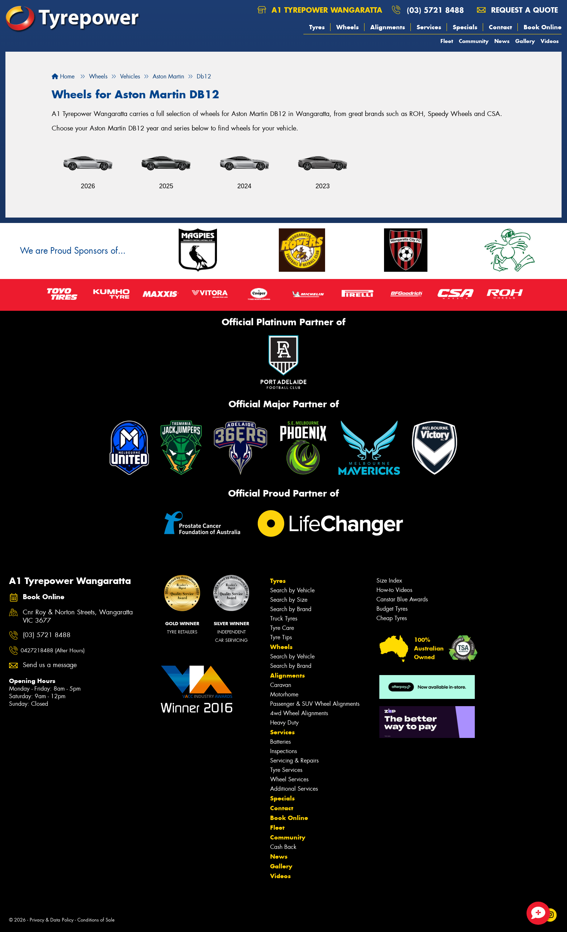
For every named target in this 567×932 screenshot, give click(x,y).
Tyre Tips (281, 637)
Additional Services (294, 789)
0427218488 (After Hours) (53, 650)
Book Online (543, 27)
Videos (550, 41)
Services (429, 27)
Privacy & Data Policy (51, 920)
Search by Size (288, 600)
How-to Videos (394, 590)
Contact (500, 27)
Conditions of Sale (96, 920)
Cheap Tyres (391, 618)
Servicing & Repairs (294, 760)
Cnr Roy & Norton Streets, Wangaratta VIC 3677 (78, 616)
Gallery (525, 41)
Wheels (347, 27)
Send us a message (50, 665)
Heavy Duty (284, 722)
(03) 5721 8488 (435, 9)
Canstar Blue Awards (402, 599)
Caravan (280, 685)
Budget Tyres (392, 609)
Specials (465, 27)
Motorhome (284, 694)
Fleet (446, 41)
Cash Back (283, 847)
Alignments (387, 27)
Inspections (283, 751)
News (502, 41)
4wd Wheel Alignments (299, 713)
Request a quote (517, 9)
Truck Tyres (283, 618)
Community (474, 41)
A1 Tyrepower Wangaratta (319, 9)
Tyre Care (282, 628)
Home (63, 76)
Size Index (389, 580)
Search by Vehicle (292, 590)
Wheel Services (289, 779)
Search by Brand (290, 609)
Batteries (280, 742)
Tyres (317, 27)
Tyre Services (286, 770)
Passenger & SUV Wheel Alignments (314, 704)
